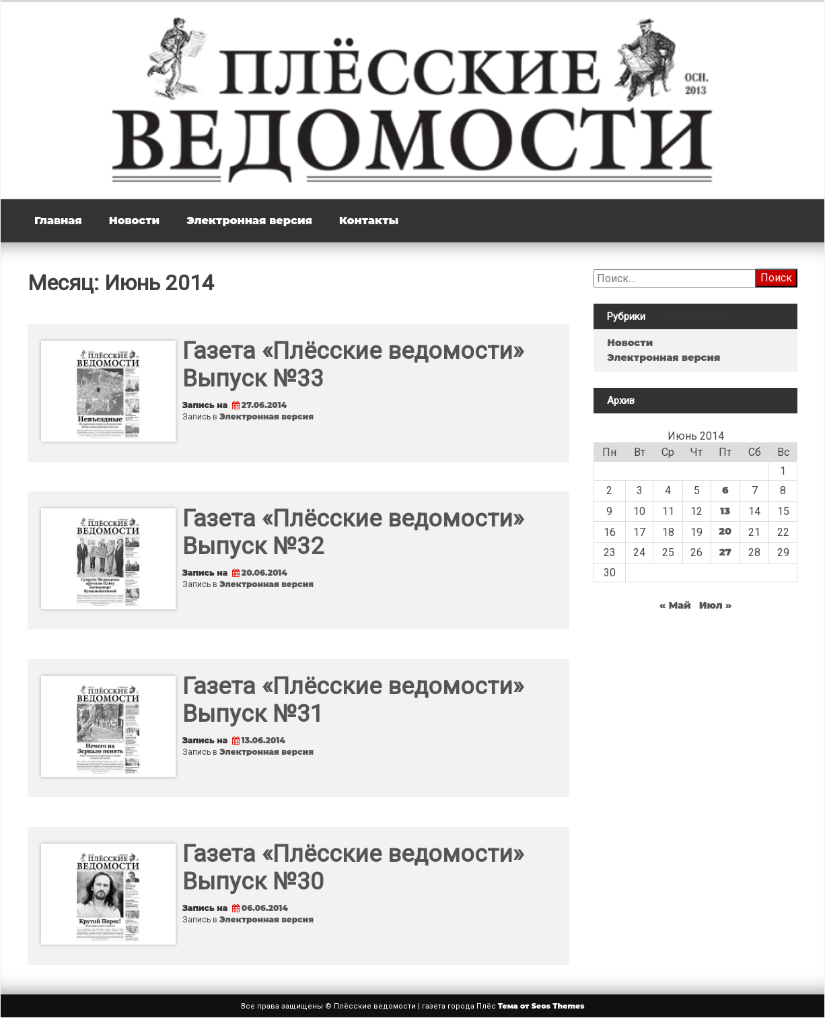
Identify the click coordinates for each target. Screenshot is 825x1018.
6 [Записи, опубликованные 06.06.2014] (725, 490)
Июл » (715, 605)
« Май (675, 605)
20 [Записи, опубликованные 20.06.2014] (725, 531)
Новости (134, 220)
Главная (58, 220)
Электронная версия (249, 220)
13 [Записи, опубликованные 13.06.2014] (725, 511)
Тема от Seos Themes (541, 1006)
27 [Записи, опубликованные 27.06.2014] (725, 552)
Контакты (368, 220)
